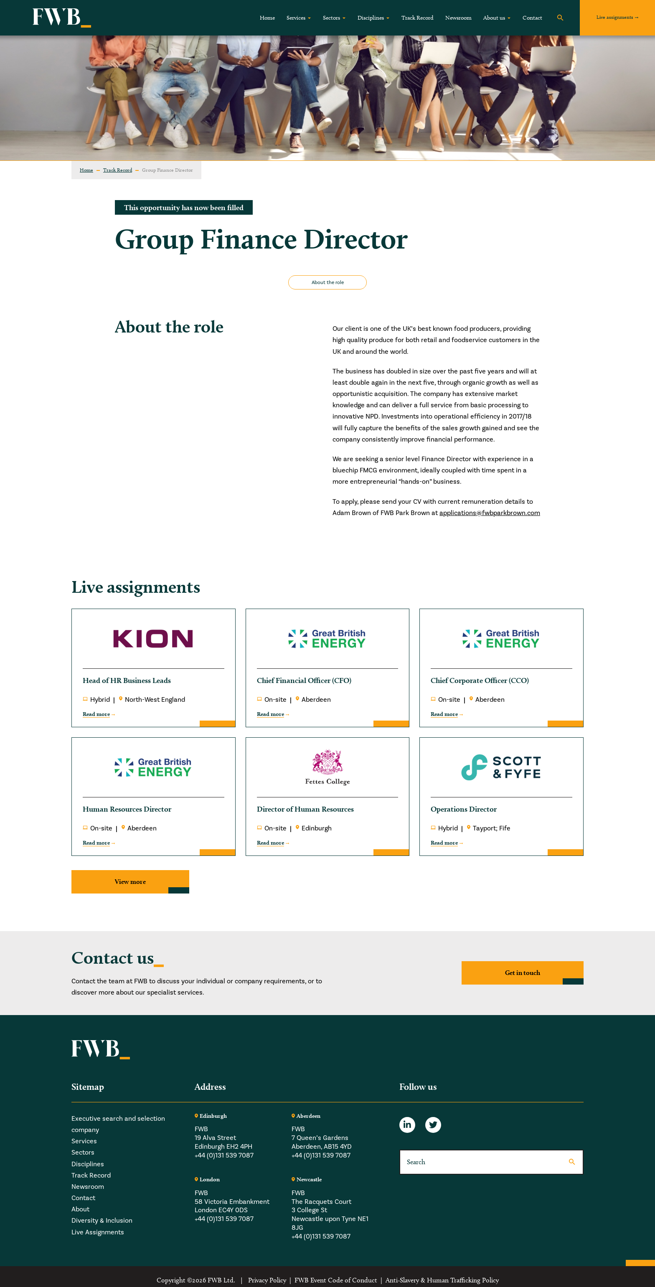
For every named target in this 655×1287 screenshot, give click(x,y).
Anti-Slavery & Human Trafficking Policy (442, 1280)
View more (130, 882)
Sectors (331, 17)
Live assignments (615, 17)
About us (494, 17)
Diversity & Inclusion (101, 1221)
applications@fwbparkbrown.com (489, 513)
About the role (328, 282)
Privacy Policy (267, 1280)
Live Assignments (97, 1232)
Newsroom (458, 17)
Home (267, 17)
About (80, 1209)
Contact (532, 17)
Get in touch (522, 973)
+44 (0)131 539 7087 (224, 1155)
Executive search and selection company (118, 1124)
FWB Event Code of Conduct (335, 1280)
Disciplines (371, 17)
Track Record (417, 17)
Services (296, 17)
